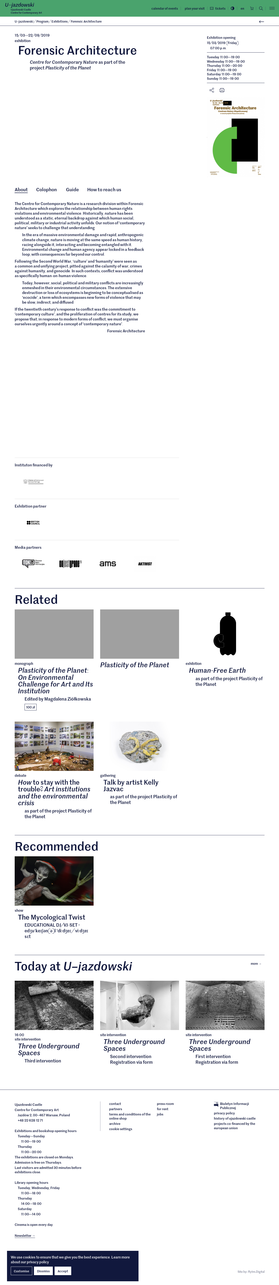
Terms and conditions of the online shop (130, 1120)
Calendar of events (162, 8)
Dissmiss (43, 1271)
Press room (165, 1108)
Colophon (47, 189)
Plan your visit (192, 8)
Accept (63, 1271)
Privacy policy (224, 1117)
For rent (162, 1113)
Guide (73, 189)
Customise (21, 1271)
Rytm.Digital (256, 1276)
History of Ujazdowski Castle (235, 1122)
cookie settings (120, 1133)
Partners (115, 1113)
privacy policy (38, 1261)
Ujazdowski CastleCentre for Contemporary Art (28, 11)
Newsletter (25, 1239)
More (258, 967)
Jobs (160, 1118)
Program (42, 21)
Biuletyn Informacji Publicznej (231, 1110)
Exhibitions (60, 21)
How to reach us (105, 189)
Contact (115, 1108)
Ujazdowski (24, 21)
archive (114, 1128)
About (21, 189)
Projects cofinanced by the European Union (234, 1130)
